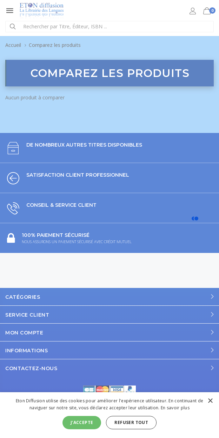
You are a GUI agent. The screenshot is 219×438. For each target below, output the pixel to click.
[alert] (109, 415)
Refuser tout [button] (131, 422)
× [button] (210, 401)
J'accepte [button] (82, 422)
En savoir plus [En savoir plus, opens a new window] (175, 408)
